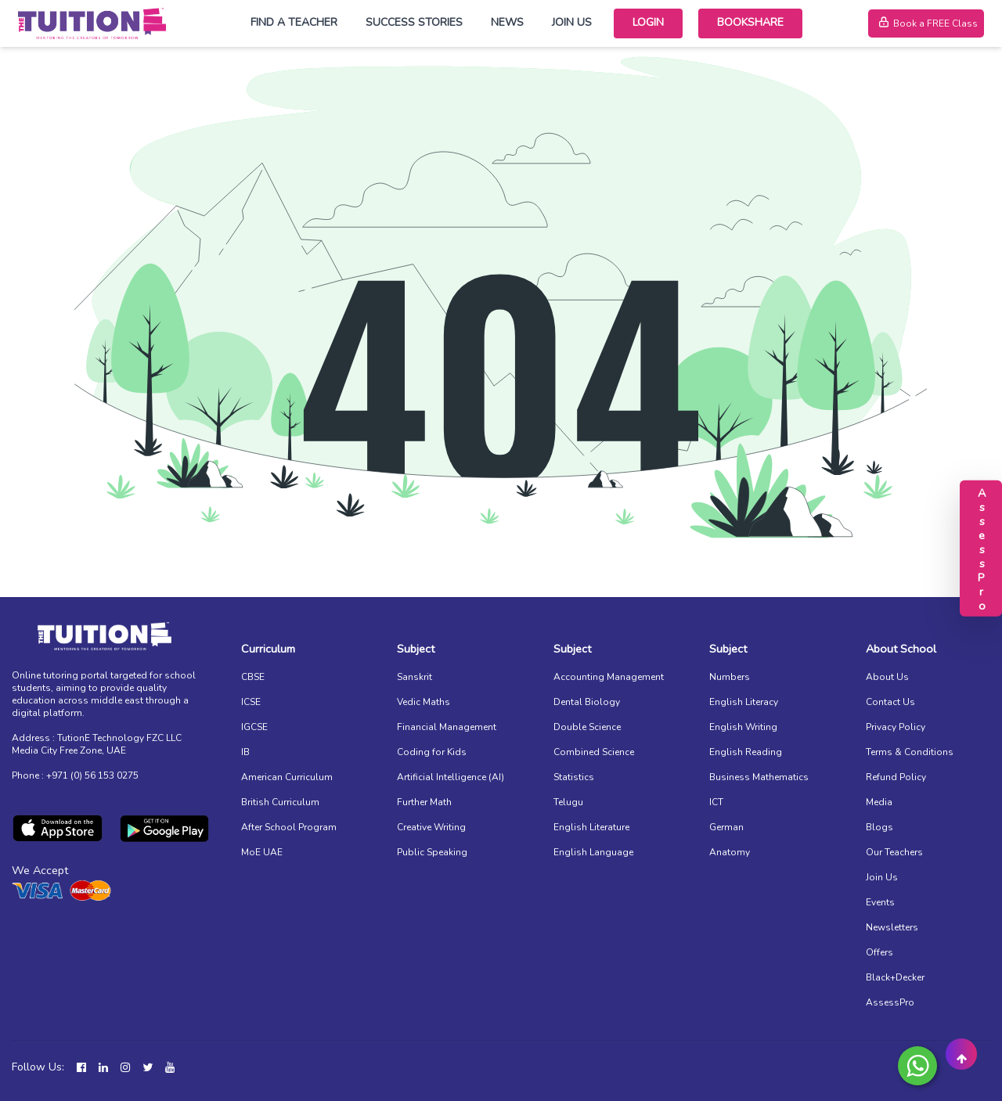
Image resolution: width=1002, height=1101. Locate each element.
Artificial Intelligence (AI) (450, 777)
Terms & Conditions (909, 752)
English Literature (591, 827)
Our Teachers (894, 852)
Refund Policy (896, 777)
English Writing (743, 727)
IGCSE (254, 727)
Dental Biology (586, 702)
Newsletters (892, 927)
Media (879, 802)
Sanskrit (414, 677)
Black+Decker (895, 977)
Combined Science (593, 752)
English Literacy (743, 702)
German (726, 827)
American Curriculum (287, 777)
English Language (593, 852)
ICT (716, 802)
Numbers (729, 677)
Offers (879, 952)
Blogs (879, 827)
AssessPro (890, 1002)
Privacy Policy (895, 727)
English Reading (745, 752)
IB (245, 752)
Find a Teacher (293, 22)
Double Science (587, 727)
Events (880, 902)
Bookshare (750, 22)
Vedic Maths (423, 702)
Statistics (573, 777)
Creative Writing (431, 827)
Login (648, 22)
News (507, 22)
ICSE (251, 702)
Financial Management (446, 727)
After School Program (289, 827)
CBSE (253, 677)
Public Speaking (432, 852)
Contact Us (890, 702)
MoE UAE (262, 852)
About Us (887, 677)
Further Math (424, 802)
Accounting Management (608, 677)
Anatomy (729, 852)
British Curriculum (280, 802)
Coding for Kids (432, 752)
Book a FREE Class (926, 23)
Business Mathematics (759, 777)
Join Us (572, 22)
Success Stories (414, 22)
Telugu (568, 802)
